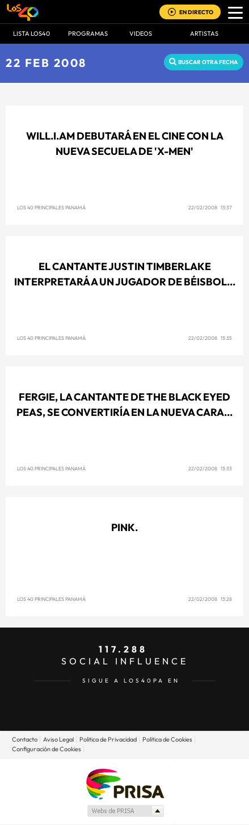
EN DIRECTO (196, 12)
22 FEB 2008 (46, 63)
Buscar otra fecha (208, 62)
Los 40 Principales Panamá (51, 207)
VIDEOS (140, 33)
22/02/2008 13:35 (210, 338)
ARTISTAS (204, 33)
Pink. (124, 527)
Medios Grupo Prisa (125, 811)
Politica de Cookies (167, 739)
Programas (88, 33)
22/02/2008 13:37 (210, 207)
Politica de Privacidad (108, 739)
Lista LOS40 (31, 33)
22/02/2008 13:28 (210, 599)
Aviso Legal (58, 739)
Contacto (24, 739)
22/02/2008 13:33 (210, 468)
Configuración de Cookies (46, 749)
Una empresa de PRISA (125, 783)
